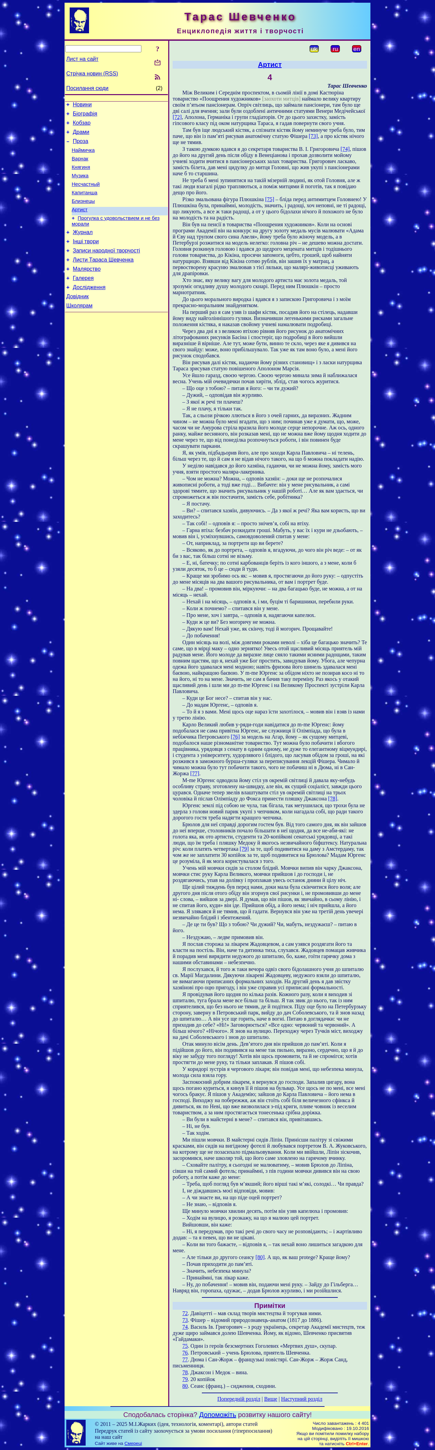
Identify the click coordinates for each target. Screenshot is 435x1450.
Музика (80, 185)
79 (185, 1379)
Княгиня (81, 175)
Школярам (79, 329)
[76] (235, 737)
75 (185, 1346)
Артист (80, 223)
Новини (82, 105)
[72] (177, 117)
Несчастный (86, 194)
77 (185, 1359)
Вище (270, 1399)
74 (185, 1327)
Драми (81, 136)
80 (185, 1386)
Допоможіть (217, 1414)
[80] (260, 1257)
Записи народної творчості (106, 268)
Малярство (87, 288)
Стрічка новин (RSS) (92, 73)
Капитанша (85, 204)
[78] (332, 798)
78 (185, 1372)
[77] (194, 773)
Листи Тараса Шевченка (103, 278)
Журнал (82, 247)
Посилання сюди (87, 88)
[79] (244, 849)
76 (185, 1353)
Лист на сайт (82, 59)
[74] (345, 149)
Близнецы (83, 213)
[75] (269, 199)
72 (185, 1313)
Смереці (133, 1443)
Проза (80, 146)
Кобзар (81, 126)
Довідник (77, 319)
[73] (313, 136)
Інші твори (86, 258)
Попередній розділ (239, 1399)
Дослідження (89, 309)
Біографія (85, 116)
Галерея (83, 298)
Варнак (80, 166)
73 (185, 1320)
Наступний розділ (301, 1399)
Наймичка (83, 156)
